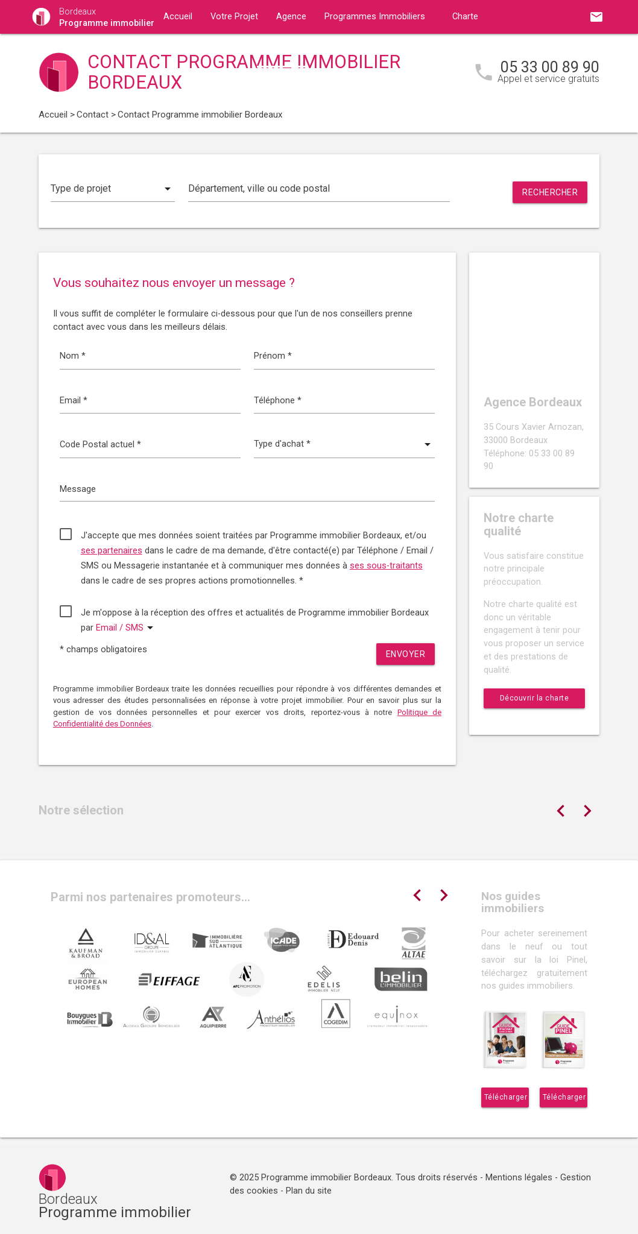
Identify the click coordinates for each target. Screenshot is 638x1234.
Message (78, 489)
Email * (73, 400)
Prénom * (273, 356)
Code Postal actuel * (100, 444)
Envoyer (406, 654)
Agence (291, 16)
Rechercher (550, 192)
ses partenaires (111, 551)
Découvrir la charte (534, 698)
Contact (282, 50)
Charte (465, 16)
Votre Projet (234, 16)
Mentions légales (518, 1178)
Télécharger (506, 1097)
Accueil (177, 16)
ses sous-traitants (386, 566)
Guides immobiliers (201, 50)
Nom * (73, 356)
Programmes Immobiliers (374, 16)
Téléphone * (278, 400)
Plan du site (309, 1191)
